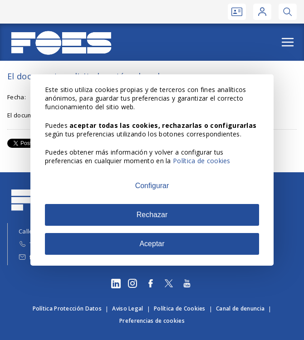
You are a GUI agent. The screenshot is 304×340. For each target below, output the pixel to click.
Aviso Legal (127, 308)
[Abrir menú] (288, 42)
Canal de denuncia (240, 308)
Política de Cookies (180, 308)
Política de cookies (201, 160)
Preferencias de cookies (152, 321)
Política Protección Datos (67, 308)
